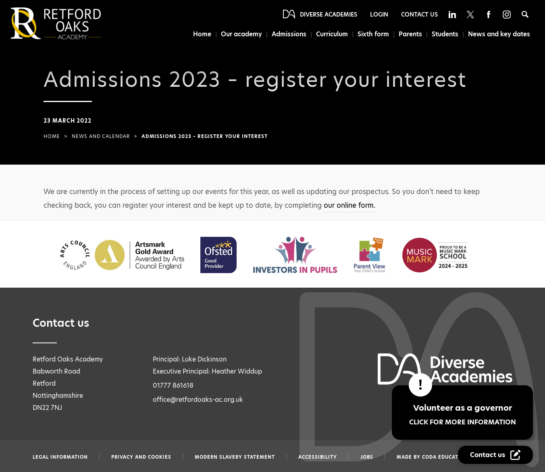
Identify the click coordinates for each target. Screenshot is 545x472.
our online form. (349, 205)
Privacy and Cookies (141, 457)
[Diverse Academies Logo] (69, 23)
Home (202, 34)
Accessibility (317, 457)
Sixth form (373, 34)
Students (445, 34)
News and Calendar (101, 136)
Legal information (60, 457)
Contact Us (419, 14)
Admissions (289, 34)
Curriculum (332, 34)
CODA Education (445, 457)
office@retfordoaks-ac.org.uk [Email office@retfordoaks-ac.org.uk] (198, 399)
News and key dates (499, 34)
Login (379, 14)
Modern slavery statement (235, 457)
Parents (410, 34)
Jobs (366, 457)
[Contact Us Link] (495, 455)
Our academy (241, 34)
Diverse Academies (328, 14)
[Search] (525, 14)
